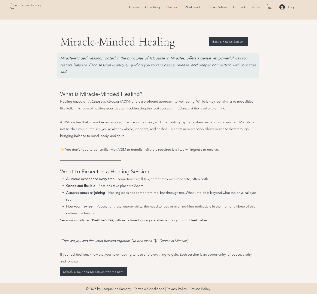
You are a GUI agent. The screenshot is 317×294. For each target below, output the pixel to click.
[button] (270, 6)
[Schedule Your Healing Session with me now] (93, 271)
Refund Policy (199, 289)
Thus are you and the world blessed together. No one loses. (107, 241)
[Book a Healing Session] (228, 41)
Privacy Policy (177, 289)
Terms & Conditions (149, 289)
